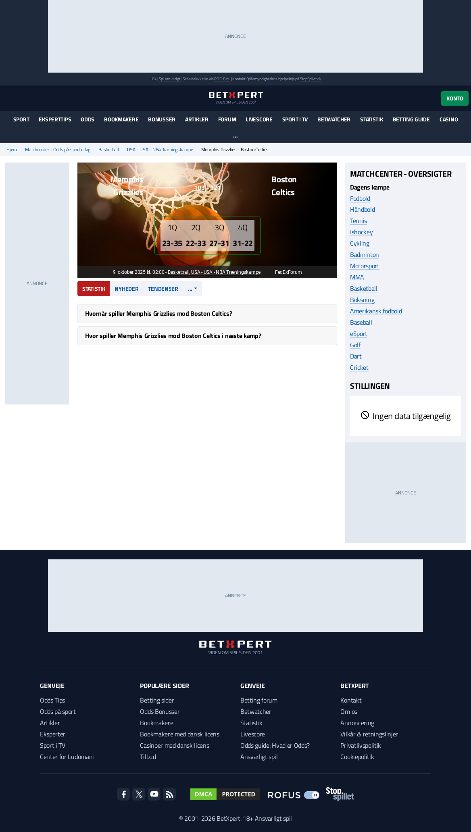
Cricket (359, 367)
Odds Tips (52, 700)
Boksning (362, 299)
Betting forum (258, 700)
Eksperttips (55, 119)
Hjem (11, 149)
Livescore (259, 119)
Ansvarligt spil (258, 756)
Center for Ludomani (67, 756)
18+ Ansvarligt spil (267, 818)
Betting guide (411, 119)
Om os (348, 711)
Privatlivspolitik (360, 745)
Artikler (196, 119)
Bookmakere (121, 119)
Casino (449, 119)
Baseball (361, 322)
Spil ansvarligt (170, 79)
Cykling (359, 243)
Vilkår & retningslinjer (369, 734)
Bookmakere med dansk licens (179, 734)
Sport (21, 119)
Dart (356, 356)
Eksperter (52, 734)
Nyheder (126, 288)
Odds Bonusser (159, 711)
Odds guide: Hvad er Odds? (275, 745)
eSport (358, 333)
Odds (87, 119)
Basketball (108, 149)
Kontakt (350, 700)
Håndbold (362, 209)
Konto (454, 98)
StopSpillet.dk (310, 79)
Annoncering (357, 723)
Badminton (364, 254)
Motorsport (364, 266)
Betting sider (157, 700)
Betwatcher (333, 119)
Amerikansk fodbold (376, 311)
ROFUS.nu (222, 79)
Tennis (358, 220)
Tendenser (163, 288)
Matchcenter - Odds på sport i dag (57, 149)
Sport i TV (295, 119)
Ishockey (361, 232)
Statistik (371, 119)
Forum (227, 119)
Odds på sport (58, 711)
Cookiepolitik (357, 756)
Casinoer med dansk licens (174, 745)
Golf (355, 345)
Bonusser (161, 119)
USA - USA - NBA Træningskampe (160, 149)
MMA (357, 277)
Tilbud (148, 756)
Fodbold (360, 198)
